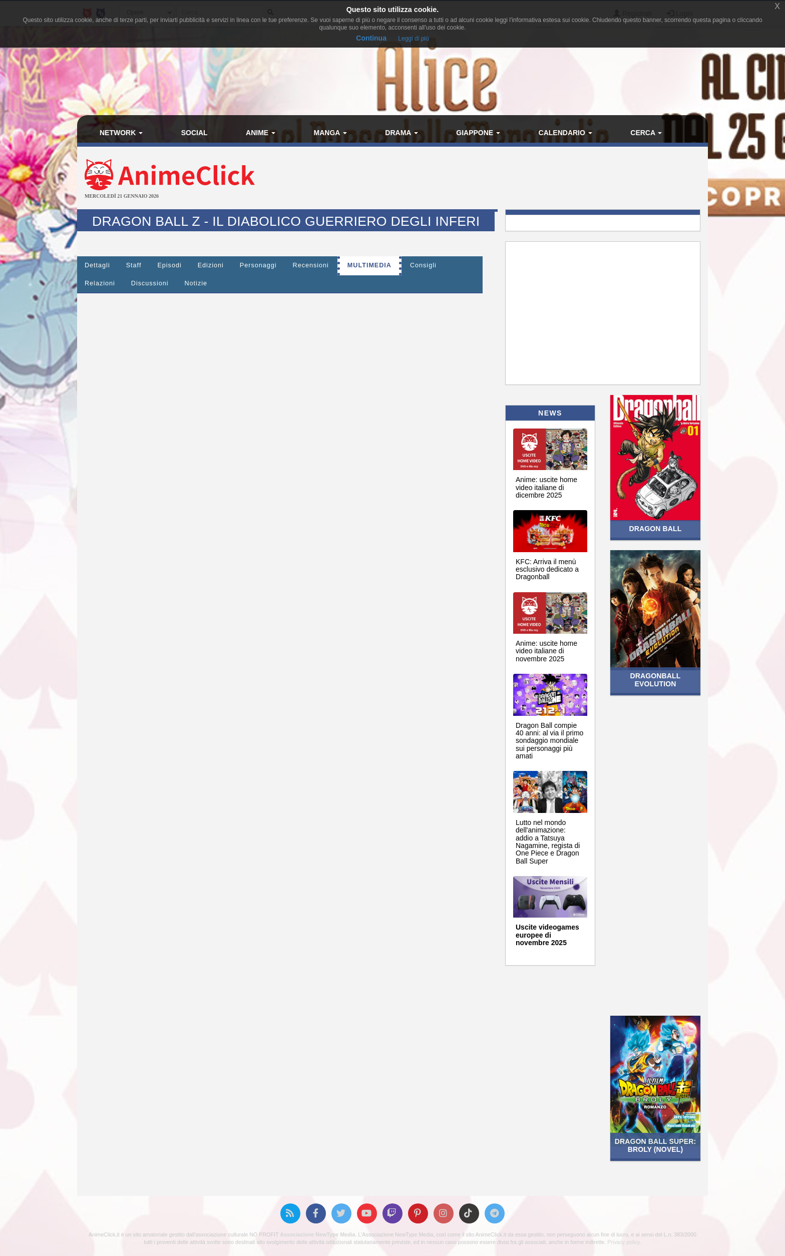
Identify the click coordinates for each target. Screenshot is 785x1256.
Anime (260, 133)
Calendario (565, 133)
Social (194, 133)
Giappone (478, 133)
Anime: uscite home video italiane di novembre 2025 (546, 651)
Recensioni (311, 265)
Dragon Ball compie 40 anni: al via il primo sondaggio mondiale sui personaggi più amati (549, 740)
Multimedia (369, 265)
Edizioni (211, 265)
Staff (134, 265)
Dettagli (97, 265)
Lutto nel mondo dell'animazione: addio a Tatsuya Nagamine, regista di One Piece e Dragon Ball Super (548, 841)
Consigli (423, 265)
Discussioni (150, 283)
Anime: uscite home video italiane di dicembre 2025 (546, 487)
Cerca (646, 133)
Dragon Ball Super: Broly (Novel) (655, 1145)
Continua (371, 38)
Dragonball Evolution (655, 679)
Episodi (169, 265)
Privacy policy (623, 1242)
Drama (401, 133)
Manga (330, 133)
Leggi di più (413, 38)
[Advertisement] (497, 179)
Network (121, 133)
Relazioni (100, 283)
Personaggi (258, 265)
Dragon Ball (655, 529)
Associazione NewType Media (317, 1234)
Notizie (196, 283)
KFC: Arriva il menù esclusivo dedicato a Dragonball (547, 569)
